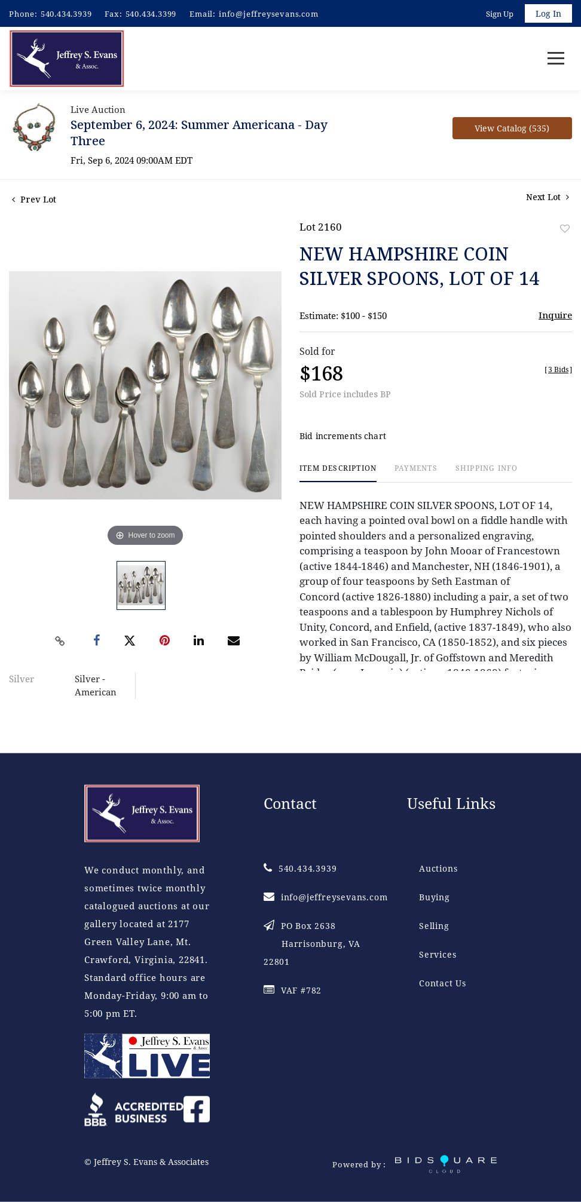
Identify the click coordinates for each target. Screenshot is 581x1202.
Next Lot (547, 197)
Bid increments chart (342, 436)
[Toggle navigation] (556, 59)
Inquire (555, 315)
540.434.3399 (151, 13)
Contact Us (442, 983)
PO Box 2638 (312, 943)
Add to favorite (565, 228)
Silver (21, 679)
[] (558, 369)
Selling (434, 925)
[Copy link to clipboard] (60, 641)
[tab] (338, 473)
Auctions (438, 868)
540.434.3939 (66, 13)
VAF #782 (293, 990)
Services (437, 954)
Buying (434, 897)
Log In (548, 13)
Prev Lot (34, 199)
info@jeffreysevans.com (269, 13)
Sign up (499, 13)
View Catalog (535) (512, 128)
